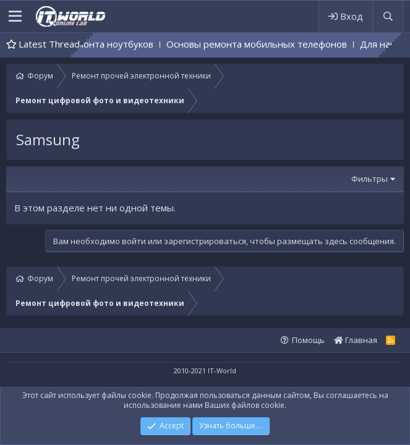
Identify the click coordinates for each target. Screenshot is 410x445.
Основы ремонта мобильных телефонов (266, 44)
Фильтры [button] (369, 178)
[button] (15, 16)
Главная (355, 339)
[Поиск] (387, 16)
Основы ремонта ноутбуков (101, 44)
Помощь (308, 339)
